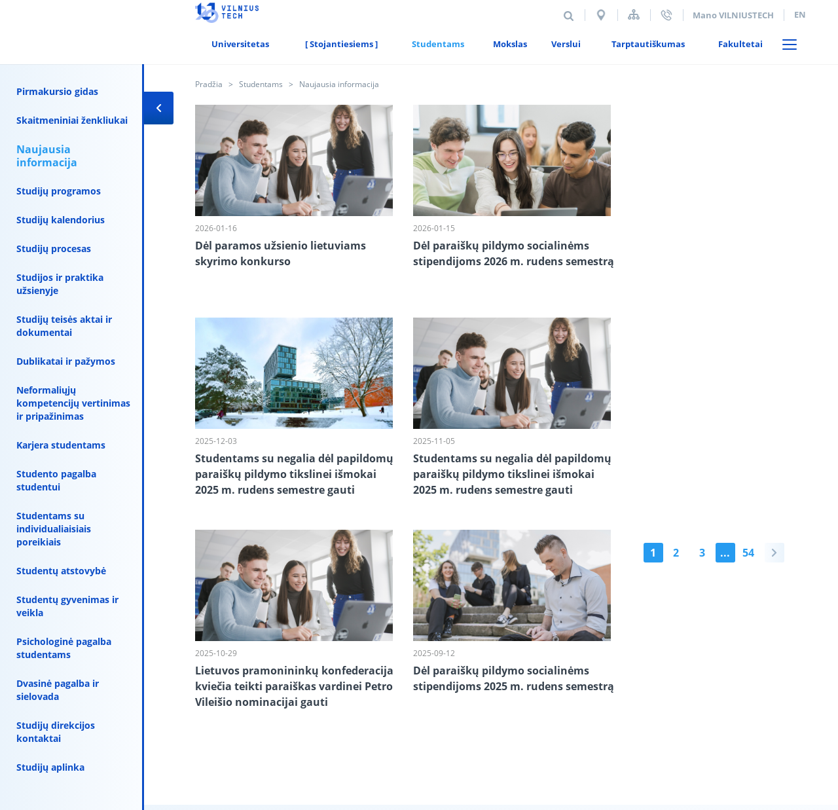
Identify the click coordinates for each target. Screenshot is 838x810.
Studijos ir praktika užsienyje (59, 284)
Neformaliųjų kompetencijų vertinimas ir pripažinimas (73, 403)
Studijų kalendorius (60, 219)
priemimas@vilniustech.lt (463, 721)
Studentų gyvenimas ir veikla (67, 606)
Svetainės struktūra (633, 15)
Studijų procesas (53, 248)
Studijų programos (58, 191)
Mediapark (788, 721)
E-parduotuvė (446, 674)
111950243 (334, 748)
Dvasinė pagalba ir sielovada (57, 690)
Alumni (381, 674)
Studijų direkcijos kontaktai (55, 732)
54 (312, 553)
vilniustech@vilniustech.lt (382, 735)
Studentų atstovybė (61, 570)
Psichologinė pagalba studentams (63, 648)
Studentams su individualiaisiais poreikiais (53, 528)
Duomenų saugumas (302, 674)
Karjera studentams (60, 445)
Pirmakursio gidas (57, 91)
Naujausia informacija (46, 156)
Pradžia (209, 84)
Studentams (261, 84)
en (800, 14)
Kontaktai (216, 674)
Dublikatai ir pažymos (65, 361)
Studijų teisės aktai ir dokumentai (64, 326)
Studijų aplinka (50, 767)
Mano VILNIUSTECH (733, 15)
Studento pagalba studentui (56, 480)
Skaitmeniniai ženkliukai (72, 120)
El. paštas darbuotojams (545, 674)
